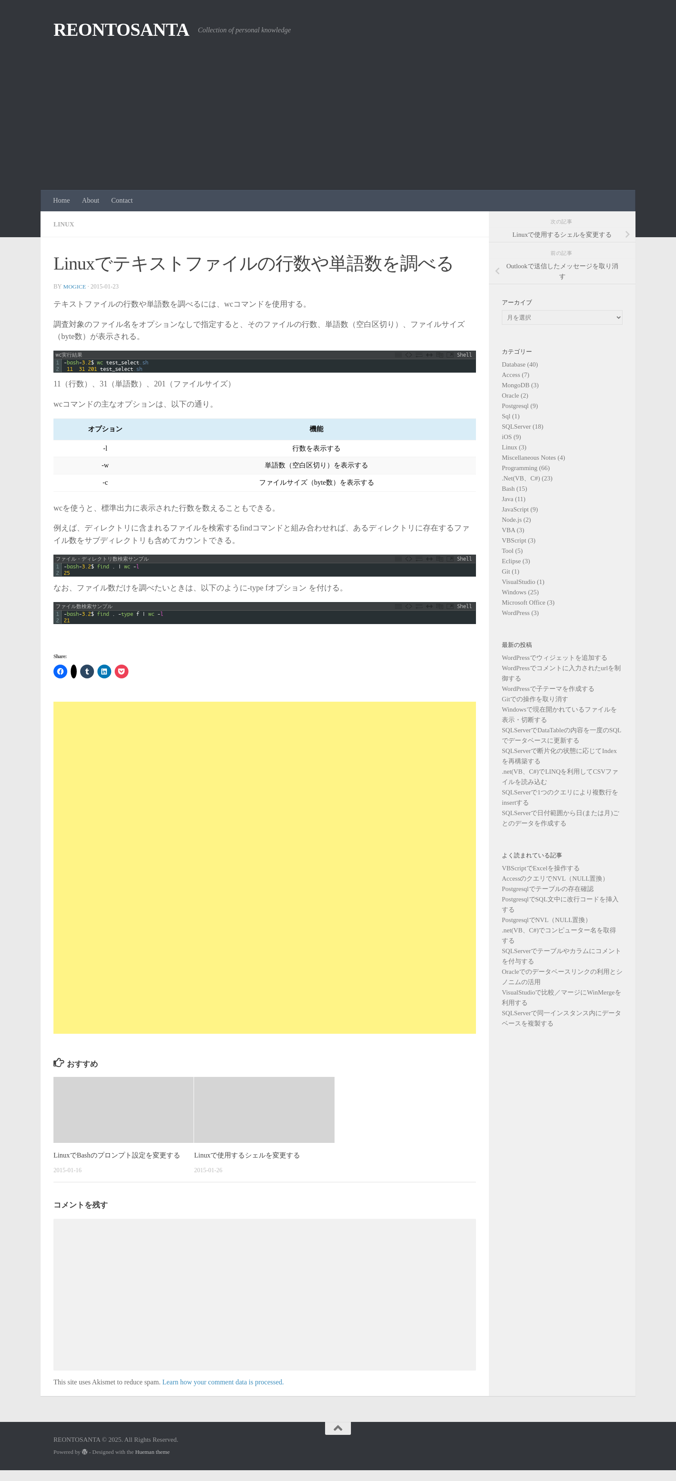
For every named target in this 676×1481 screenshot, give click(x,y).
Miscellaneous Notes (529, 457)
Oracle (510, 395)
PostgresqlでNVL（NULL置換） (547, 919)
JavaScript (515, 509)
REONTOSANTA (121, 30)
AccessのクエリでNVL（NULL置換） (555, 878)
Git (506, 571)
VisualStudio (518, 581)
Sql (506, 416)
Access (511, 374)
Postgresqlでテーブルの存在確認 (548, 888)
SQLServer (516, 426)
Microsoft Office (523, 602)
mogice (75, 286)
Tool (507, 550)
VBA (508, 530)
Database (514, 364)
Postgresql (515, 405)
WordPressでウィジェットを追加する (554, 657)
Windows (514, 592)
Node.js (512, 519)
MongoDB (515, 385)
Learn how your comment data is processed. (223, 1393)
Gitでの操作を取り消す (535, 699)
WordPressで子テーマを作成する (548, 688)
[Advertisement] (338, 125)
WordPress (516, 612)
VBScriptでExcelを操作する (541, 868)
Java (507, 499)
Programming (520, 467)
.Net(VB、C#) (521, 478)
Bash (508, 488)
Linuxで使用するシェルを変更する (250, 1155)
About (90, 200)
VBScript (514, 540)
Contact (122, 200)
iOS (507, 436)
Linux (64, 224)
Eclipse (511, 561)
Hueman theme (152, 1463)
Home (61, 200)
